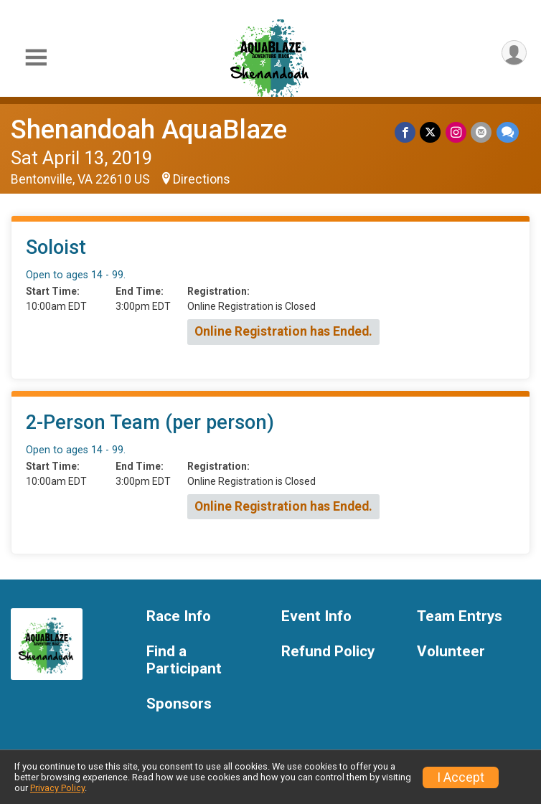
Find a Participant (184, 660)
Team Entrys (459, 616)
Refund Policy (328, 651)
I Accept (460, 777)
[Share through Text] (508, 132)
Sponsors (179, 704)
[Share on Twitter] (431, 132)
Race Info (178, 616)
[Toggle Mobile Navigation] (36, 57)
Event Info (316, 616)
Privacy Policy (57, 787)
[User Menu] (513, 53)
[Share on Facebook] (406, 132)
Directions (201, 179)
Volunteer (451, 651)
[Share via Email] (481, 132)
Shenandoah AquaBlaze (149, 129)
